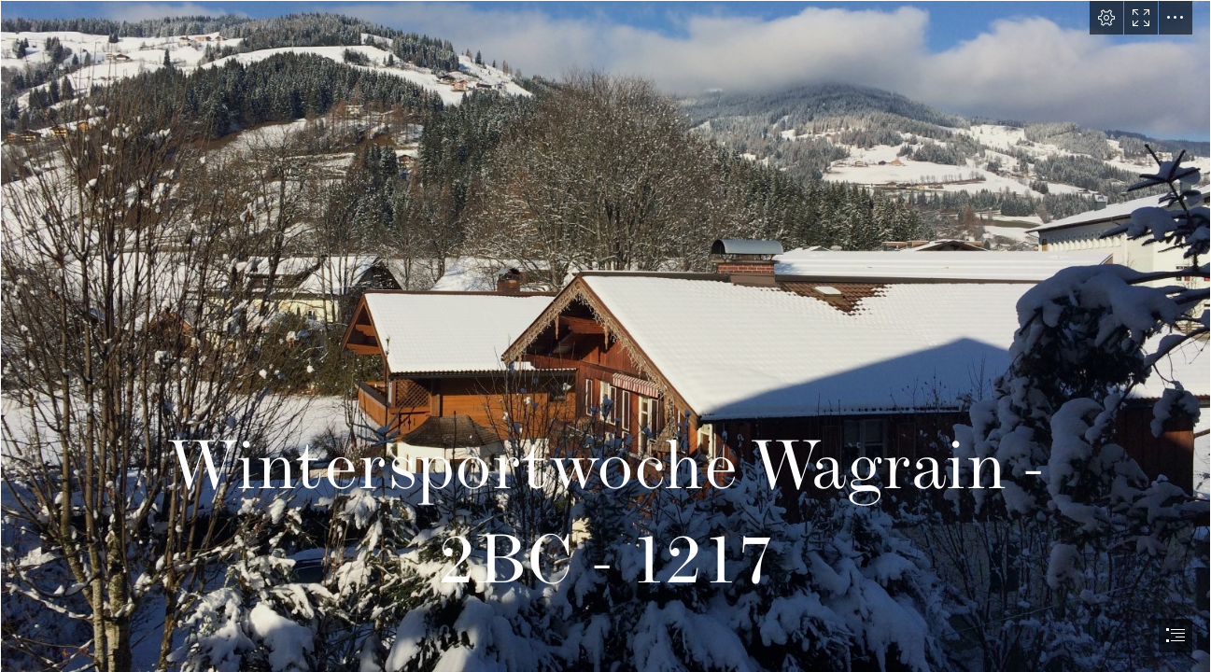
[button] (1106, 18)
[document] (605, 336)
